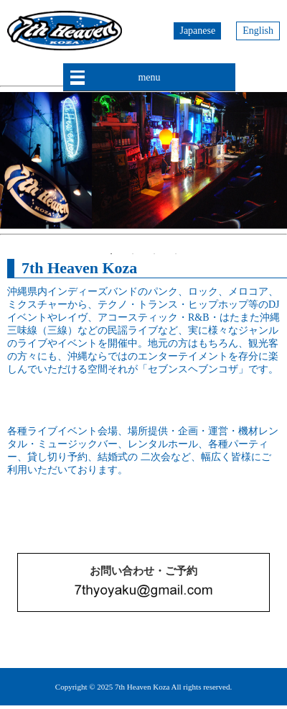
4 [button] (176, 254)
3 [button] (154, 254)
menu (149, 77)
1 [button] (111, 254)
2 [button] (133, 254)
